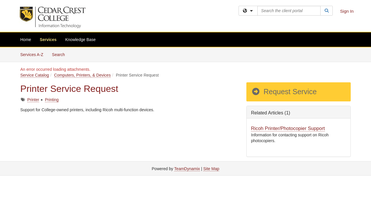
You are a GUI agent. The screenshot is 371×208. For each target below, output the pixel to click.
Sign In (347, 11)
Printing (52, 99)
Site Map (211, 168)
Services (48, 39)
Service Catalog (34, 75)
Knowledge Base (80, 39)
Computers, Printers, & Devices (82, 75)
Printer (33, 99)
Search (60, 54)
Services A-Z (31, 54)
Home (25, 39)
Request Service (284, 92)
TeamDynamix (187, 168)
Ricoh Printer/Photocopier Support (288, 128)
